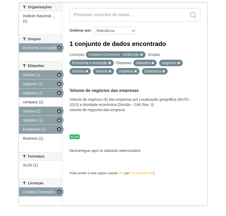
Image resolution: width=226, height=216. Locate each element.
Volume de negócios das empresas (104, 90)
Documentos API (141, 173)
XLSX (75, 137)
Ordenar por (80, 30)
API (120, 173)
